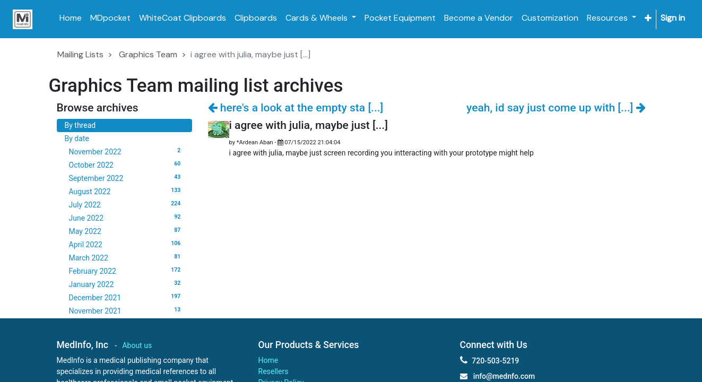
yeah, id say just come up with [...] (555, 107)
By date (77, 138)
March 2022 (126, 257)
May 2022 (126, 231)
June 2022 (126, 217)
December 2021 (126, 297)
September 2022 (126, 178)
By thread (80, 125)
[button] (648, 18)
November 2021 (126, 310)
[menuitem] (70, 18)
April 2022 (126, 244)
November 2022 (126, 151)
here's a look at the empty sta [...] (296, 107)
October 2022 (126, 164)
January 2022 (126, 284)
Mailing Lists (80, 54)
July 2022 (126, 204)
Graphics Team (148, 54)
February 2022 (126, 270)
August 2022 (126, 191)
